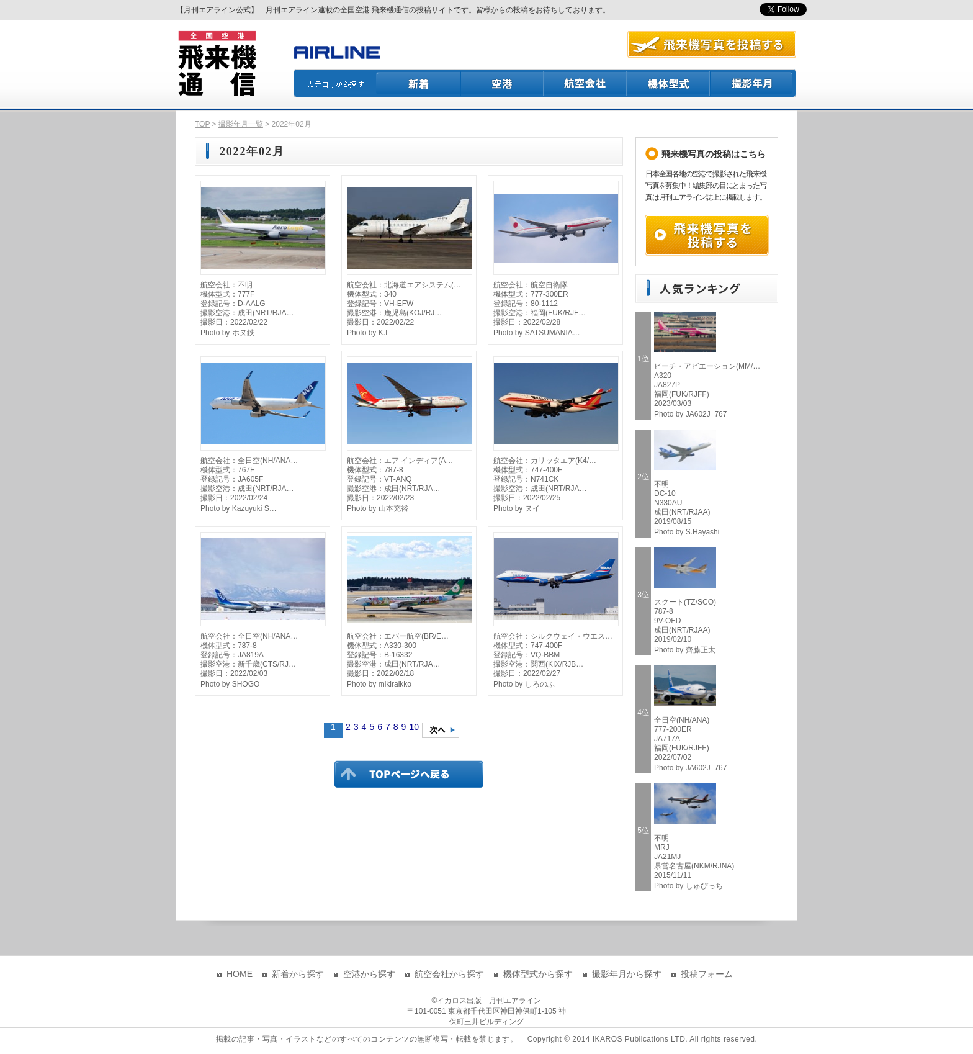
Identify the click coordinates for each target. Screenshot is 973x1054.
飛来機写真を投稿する (707, 235)
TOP (202, 124)
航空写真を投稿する (711, 44)
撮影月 (753, 83)
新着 (418, 83)
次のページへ (440, 730)
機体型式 (669, 83)
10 (414, 727)
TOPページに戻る (408, 774)
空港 (502, 83)
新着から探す (298, 974)
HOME (239, 974)
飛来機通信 (216, 64)
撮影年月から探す (626, 974)
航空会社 (585, 83)
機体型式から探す (538, 974)
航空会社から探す (449, 974)
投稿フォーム (707, 974)
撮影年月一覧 (240, 124)
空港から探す (369, 974)
